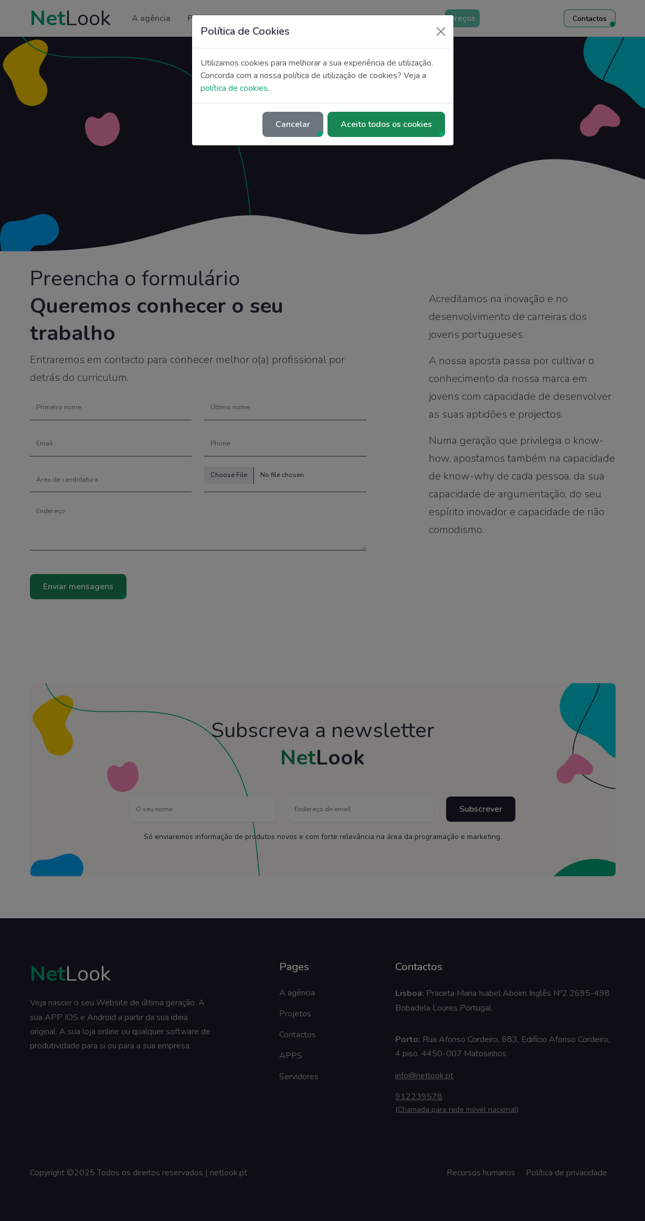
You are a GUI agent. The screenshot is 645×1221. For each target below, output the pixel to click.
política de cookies (234, 88)
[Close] (440, 31)
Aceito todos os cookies (386, 124)
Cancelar (293, 124)
